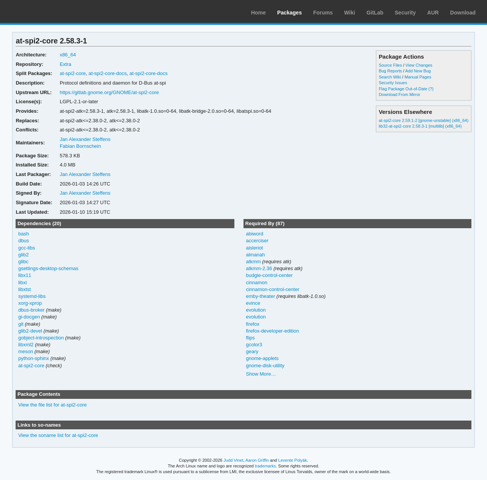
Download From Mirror (399, 94)
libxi (22, 282)
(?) (430, 88)
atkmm (253, 261)
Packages (289, 13)
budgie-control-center (269, 275)
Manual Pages (417, 77)
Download (463, 13)
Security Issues (393, 82)
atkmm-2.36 (259, 268)
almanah (255, 255)
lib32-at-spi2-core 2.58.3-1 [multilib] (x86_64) (420, 126)
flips (250, 338)
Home (258, 13)
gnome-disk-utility (265, 365)
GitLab (374, 13)
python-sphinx (33, 358)
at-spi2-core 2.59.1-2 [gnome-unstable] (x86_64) (423, 120)
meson (25, 351)
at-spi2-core (73, 73)
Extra (65, 64)
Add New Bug (418, 71)
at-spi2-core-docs (108, 73)
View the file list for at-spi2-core (52, 405)
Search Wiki (390, 77)
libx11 (24, 275)
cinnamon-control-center (272, 289)
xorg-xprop (30, 303)
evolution (256, 310)
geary (252, 351)
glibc (23, 261)
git (21, 324)
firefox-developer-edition (272, 331)
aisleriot (254, 248)
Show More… (261, 374)
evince (253, 303)
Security (405, 13)
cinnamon (256, 282)
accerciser (257, 240)
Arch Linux (42, 11)
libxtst (24, 289)
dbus (23, 240)
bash (23, 234)
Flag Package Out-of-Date (403, 88)
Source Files (390, 65)
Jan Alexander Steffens (85, 139)
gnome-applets (262, 358)
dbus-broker (31, 310)
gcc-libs (26, 248)
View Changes (419, 65)
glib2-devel (30, 331)
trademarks (265, 466)
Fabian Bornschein (80, 146)
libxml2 (25, 344)
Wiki (349, 13)
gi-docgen (29, 317)
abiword (254, 234)
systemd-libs (32, 296)
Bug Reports (390, 71)
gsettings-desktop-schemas (48, 268)
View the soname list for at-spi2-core (58, 435)
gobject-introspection (41, 338)
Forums (323, 13)
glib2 (23, 255)
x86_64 (68, 55)
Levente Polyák (292, 460)
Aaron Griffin (257, 460)
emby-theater (260, 296)
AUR (433, 13)
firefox (252, 324)
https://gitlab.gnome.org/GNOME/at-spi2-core (109, 92)
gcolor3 (254, 344)
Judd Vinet (234, 460)
